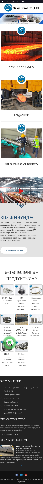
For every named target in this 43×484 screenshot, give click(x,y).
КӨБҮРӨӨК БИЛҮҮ (13, 250)
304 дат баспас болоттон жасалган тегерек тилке (21, 360)
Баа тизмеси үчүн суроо (10, 434)
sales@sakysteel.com (17, 409)
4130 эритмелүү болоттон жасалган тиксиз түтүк (21, 303)
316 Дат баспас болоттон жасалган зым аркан (7, 360)
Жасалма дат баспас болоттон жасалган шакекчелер (36, 303)
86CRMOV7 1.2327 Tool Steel (7, 301)
